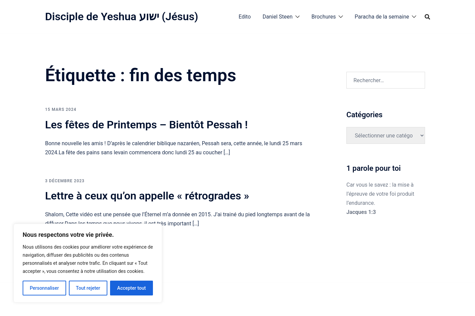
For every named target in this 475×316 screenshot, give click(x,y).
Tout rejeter (88, 288)
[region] (88, 263)
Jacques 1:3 (361, 212)
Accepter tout (131, 288)
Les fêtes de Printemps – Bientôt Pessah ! (146, 124)
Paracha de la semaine (382, 16)
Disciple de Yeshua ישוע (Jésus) (122, 16)
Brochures (323, 16)
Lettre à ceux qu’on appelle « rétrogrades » (147, 195)
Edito (245, 16)
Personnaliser (44, 288)
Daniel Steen (278, 16)
